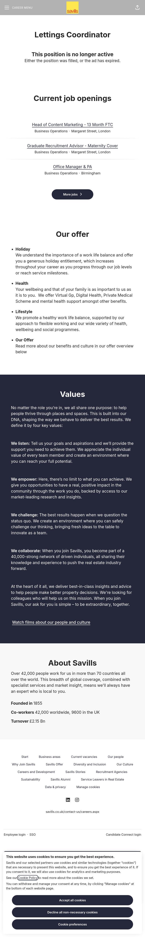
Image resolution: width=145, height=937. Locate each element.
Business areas (49, 757)
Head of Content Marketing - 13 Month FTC (72, 125)
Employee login (15, 834)
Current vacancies (84, 757)
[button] (137, 7)
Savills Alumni (60, 779)
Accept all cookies (72, 900)
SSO (33, 834)
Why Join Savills (23, 764)
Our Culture (125, 764)
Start (24, 757)
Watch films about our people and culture (51, 622)
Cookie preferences (72, 924)
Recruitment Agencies (111, 772)
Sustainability (30, 779)
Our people (116, 757)
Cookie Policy (27, 878)
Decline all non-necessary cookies (72, 912)
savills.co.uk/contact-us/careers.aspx (72, 812)
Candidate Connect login (123, 834)
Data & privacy (55, 787)
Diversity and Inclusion (90, 764)
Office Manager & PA (72, 167)
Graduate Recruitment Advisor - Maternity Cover (72, 146)
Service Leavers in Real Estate (102, 779)
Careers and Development (36, 772)
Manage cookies (88, 787)
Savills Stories (75, 772)
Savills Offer (54, 764)
